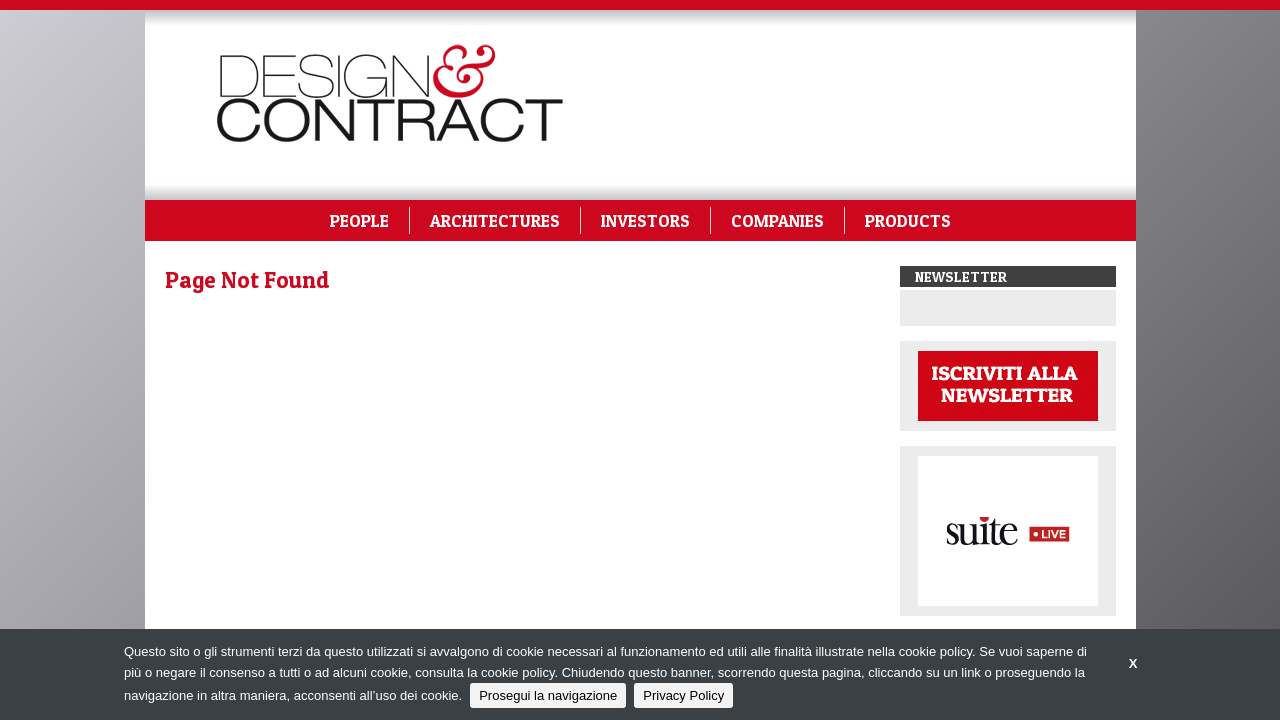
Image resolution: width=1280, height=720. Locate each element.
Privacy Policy (683, 695)
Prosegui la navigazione (548, 695)
